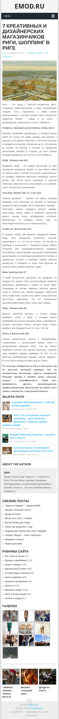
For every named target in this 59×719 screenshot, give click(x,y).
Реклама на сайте (38, 712)
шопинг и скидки (34, 53)
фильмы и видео (13, 590)
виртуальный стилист (16, 569)
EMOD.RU (29, 6)
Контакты (31, 715)
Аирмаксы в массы (14, 539)
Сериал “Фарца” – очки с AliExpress (23, 535)
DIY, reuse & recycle (14, 556)
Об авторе (16, 712)
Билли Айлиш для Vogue (17, 522)
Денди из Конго (13, 514)
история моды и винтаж (17, 573)
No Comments (17, 409)
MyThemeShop (35, 708)
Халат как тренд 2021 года (18, 527)
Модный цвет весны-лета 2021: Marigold (25, 531)
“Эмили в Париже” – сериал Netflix (23, 505)
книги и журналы (13, 577)
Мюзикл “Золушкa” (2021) (18, 510)
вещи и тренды (12, 564)
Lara (4, 53)
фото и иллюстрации (15, 594)
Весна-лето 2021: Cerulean (18, 518)
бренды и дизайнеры (16, 560)
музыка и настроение (16, 581)
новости (9, 585)
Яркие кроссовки (13, 543)
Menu (7, 16)
